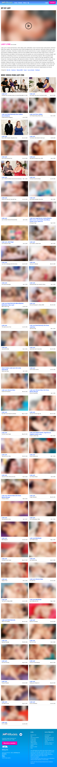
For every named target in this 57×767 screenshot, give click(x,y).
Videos (25, 2)
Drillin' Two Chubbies (6, 621)
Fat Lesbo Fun (32, 580)
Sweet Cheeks (5, 368)
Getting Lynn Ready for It (34, 682)
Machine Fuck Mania (34, 621)
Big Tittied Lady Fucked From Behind (9, 413)
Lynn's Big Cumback (34, 476)
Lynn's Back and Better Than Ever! (36, 199)
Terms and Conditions (35, 737)
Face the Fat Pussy (5, 662)
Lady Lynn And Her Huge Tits (35, 413)
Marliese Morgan (34, 391)
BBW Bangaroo (5, 539)
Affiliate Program (34, 742)
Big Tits (8, 70)
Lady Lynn (5, 44)
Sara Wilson (47, 220)
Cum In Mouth (31, 70)
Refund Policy (33, 741)
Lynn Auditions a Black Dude (35, 243)
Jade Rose (32, 327)
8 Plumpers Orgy (33, 222)
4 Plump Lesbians (5, 498)
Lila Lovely (18, 368)
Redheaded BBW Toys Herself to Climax (37, 284)
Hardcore (13, 70)
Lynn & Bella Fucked (34, 539)
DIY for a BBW (4, 723)
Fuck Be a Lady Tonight (6, 434)
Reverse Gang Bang (34, 393)
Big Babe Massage (5, 642)
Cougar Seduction (33, 497)
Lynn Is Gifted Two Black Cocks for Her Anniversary (12, 178)
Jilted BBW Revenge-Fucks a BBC (36, 158)
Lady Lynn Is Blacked (34, 263)
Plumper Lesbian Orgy (34, 435)
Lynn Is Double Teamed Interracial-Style (9, 219)
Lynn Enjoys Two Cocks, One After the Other (38, 95)
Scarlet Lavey (33, 221)
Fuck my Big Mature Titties (35, 519)
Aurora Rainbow (6, 116)
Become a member (10, 743)
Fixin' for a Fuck (33, 642)
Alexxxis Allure (11, 390)
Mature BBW (20, 70)
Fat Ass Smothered (33, 703)
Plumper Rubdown (5, 682)
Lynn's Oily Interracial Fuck (7, 158)
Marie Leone (33, 220)
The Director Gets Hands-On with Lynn (37, 137)
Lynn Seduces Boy (33, 560)
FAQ (31, 736)
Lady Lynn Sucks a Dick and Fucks (8, 476)
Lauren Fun (40, 221)
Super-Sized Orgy (5, 371)
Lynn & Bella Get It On (34, 601)
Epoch (3, 755)
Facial (25, 70)
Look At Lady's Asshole (34, 369)
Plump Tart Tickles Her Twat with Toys (9, 199)
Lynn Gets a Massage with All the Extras (9, 263)
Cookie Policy (33, 740)
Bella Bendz (5, 305)
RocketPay (4, 753)
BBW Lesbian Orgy (5, 306)
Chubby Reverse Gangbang (7, 117)
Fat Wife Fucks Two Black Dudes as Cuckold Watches (12, 95)
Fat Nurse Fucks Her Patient (35, 178)
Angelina (32, 434)
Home (15, 2)
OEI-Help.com (17, 752)
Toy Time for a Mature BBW (7, 601)
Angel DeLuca (38, 218)
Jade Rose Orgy (33, 328)
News (32, 748)
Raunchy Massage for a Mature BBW (37, 304)
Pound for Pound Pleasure (35, 662)
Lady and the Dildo (5, 348)
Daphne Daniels (39, 432)
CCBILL (3, 756)
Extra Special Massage (6, 284)
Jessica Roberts (47, 218)
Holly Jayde (11, 305)
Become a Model (34, 746)
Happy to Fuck (4, 580)
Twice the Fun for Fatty (6, 456)
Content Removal (34, 744)
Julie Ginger (11, 242)
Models (20, 2)
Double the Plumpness (6, 391)
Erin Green (46, 325)
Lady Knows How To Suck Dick (36, 348)
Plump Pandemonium (34, 456)
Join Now (52, 2)
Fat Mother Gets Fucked (6, 560)
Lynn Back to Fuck (5, 703)
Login (46, 2)
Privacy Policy (33, 738)
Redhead (37, 70)
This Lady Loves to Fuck (6, 326)
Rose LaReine (19, 114)
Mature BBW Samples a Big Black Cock (9, 137)
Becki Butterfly (11, 114)
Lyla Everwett (39, 220)
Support (32, 745)
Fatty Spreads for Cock (6, 519)
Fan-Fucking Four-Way (6, 243)
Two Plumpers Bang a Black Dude (36, 115)
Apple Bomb (5, 369)
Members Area (33, 734)
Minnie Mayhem (19, 303)
